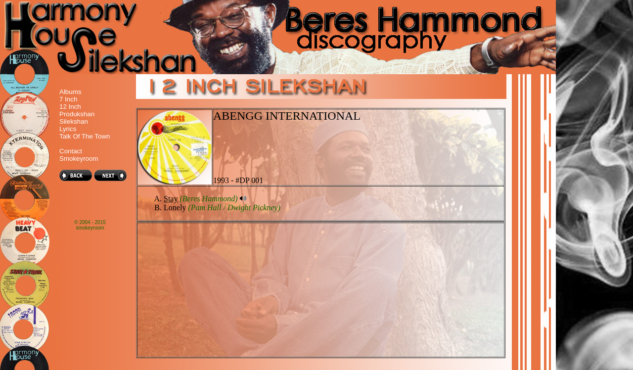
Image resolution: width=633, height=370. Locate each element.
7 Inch (68, 99)
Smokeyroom (78, 158)
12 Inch (70, 106)
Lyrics (67, 129)
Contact (70, 151)
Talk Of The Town (84, 136)
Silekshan (73, 121)
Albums (70, 91)
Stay (171, 198)
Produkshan (76, 114)
